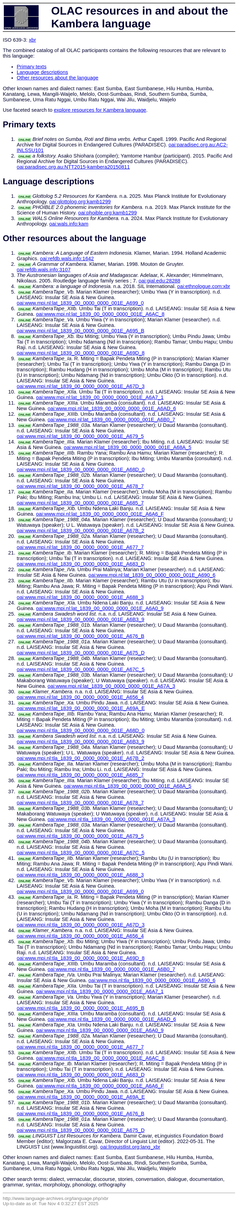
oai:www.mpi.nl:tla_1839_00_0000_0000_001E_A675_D (81, 1130)
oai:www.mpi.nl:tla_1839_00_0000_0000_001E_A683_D (81, 1074)
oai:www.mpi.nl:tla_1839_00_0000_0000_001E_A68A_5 (127, 786)
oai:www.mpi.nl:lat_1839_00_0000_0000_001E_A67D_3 (81, 386)
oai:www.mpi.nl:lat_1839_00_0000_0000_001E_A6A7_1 (100, 397)
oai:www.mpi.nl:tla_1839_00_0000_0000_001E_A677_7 (80, 1047)
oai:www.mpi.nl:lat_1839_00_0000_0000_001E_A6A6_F (100, 514)
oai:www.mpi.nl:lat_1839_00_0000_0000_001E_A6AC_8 (100, 314)
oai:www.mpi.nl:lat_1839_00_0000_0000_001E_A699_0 (80, 303)
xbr (32, 40)
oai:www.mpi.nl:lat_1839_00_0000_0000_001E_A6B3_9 (80, 619)
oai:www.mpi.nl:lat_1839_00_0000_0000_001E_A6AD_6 (112, 408)
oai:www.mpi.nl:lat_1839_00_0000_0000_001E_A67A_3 (111, 686)
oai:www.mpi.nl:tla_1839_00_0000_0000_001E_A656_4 (80, 936)
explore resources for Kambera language (100, 110)
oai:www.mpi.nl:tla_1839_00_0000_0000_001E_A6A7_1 (100, 991)
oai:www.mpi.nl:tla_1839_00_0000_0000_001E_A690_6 (151, 980)
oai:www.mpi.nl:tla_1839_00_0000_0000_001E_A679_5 (80, 836)
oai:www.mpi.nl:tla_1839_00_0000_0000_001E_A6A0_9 (100, 1030)
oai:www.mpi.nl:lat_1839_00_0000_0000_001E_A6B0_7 (111, 419)
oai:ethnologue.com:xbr (203, 286)
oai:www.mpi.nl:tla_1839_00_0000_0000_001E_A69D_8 (81, 958)
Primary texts (32, 66)
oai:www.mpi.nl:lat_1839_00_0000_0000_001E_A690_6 (151, 575)
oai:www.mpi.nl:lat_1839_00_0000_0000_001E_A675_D (81, 653)
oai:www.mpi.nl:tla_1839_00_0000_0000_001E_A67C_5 (81, 852)
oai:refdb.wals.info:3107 (44, 269)
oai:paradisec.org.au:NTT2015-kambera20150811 (73, 167)
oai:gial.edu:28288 (159, 281)
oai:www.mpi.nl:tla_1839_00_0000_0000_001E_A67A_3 (111, 819)
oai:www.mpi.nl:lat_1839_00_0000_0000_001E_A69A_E (81, 708)
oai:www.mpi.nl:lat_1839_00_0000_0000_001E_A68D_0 (81, 469)
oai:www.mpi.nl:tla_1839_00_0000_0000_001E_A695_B (80, 1008)
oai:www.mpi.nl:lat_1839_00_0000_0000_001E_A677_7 (80, 547)
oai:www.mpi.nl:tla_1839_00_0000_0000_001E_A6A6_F (100, 1086)
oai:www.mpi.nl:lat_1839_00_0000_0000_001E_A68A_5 (127, 447)
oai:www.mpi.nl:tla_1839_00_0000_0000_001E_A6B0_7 (111, 969)
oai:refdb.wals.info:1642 (67, 258)
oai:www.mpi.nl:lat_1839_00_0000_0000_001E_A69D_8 (81, 353)
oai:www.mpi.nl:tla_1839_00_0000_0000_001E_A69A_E (81, 1097)
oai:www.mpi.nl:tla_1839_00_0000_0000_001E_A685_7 (80, 775)
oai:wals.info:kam (68, 224)
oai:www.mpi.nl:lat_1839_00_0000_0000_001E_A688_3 (80, 597)
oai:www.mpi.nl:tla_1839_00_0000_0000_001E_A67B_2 (80, 758)
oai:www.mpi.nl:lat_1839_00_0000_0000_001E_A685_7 (80, 503)
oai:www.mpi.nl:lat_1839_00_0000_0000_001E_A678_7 (80, 486)
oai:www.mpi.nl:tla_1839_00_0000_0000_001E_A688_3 (80, 875)
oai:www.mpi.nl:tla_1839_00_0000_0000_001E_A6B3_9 (80, 741)
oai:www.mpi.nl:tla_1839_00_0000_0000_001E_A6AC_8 (100, 1058)
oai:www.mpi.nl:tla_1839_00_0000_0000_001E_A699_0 (80, 891)
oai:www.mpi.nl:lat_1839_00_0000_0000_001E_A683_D (81, 564)
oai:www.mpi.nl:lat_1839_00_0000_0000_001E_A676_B (80, 636)
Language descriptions (42, 72)
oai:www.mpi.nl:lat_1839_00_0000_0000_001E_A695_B (80, 330)
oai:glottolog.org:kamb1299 (80, 201)
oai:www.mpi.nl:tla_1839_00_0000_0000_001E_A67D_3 (81, 925)
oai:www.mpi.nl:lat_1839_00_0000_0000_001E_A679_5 (80, 436)
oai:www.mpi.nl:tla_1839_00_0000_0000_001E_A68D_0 (81, 730)
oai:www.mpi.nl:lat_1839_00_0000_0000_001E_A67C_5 (81, 669)
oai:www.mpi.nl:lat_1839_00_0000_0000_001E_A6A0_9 (100, 608)
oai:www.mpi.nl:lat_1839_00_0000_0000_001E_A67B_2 (80, 530)
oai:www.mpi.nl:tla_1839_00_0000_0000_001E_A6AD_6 (112, 1019)
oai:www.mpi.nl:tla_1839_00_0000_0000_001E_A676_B (80, 1113)
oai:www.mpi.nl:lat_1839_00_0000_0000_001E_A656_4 (80, 697)
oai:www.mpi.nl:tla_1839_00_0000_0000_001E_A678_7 (80, 802)
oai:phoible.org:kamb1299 (107, 212)
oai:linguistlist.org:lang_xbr (130, 1147)
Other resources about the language (57, 78)
